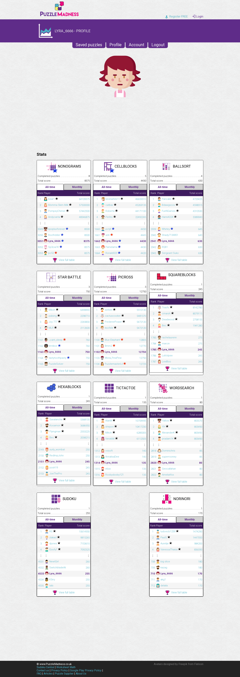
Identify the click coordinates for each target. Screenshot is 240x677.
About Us (81, 673)
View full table (64, 260)
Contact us (43, 670)
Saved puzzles (89, 44)
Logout (158, 44)
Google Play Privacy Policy (86, 670)
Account (136, 44)
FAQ (39, 673)
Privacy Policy (59, 670)
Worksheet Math (66, 667)
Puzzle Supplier (64, 673)
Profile (116, 44)
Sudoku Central (45, 667)
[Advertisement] (120, 123)
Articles (48, 673)
